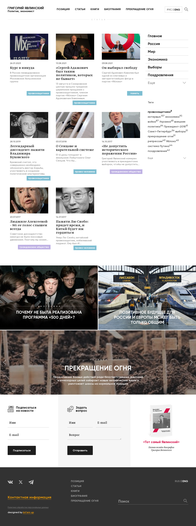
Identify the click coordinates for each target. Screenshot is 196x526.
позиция (63, 9)
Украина (166, 121)
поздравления (159, 151)
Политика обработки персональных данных (28, 507)
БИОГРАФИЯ (112, 9)
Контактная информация (29, 497)
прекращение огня (161, 136)
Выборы (155, 67)
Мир (151, 51)
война (153, 121)
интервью (156, 116)
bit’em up (28, 512)
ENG (177, 9)
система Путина (160, 146)
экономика (173, 116)
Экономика (157, 59)
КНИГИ (94, 9)
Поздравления (160, 75)
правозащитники (160, 112)
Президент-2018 (176, 126)
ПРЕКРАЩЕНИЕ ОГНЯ (139, 9)
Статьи (80, 9)
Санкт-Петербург (161, 131)
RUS (177, 481)
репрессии (157, 141)
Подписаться (21, 450)
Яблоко (172, 141)
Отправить (80, 450)
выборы (181, 131)
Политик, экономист (26, 9)
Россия (154, 43)
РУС (169, 9)
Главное (155, 36)
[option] (98, 362)
